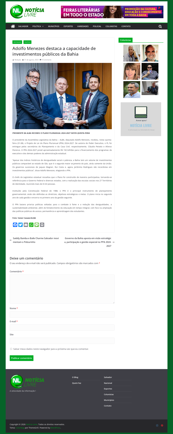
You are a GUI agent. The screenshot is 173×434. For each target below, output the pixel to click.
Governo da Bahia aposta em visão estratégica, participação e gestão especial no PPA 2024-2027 (89, 242)
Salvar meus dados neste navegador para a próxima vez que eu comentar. (51, 348)
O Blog (75, 377)
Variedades (83, 26)
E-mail (14, 321)
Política (36, 26)
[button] (42, 26)
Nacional (108, 383)
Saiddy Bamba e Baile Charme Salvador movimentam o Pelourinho (34, 240)
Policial (97, 26)
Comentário (17, 271)
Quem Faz (76, 383)
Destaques (17, 42)
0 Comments (45, 60)
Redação (18, 60)
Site (11, 334)
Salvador (23, 26)
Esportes (68, 26)
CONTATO (126, 26)
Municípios (53, 26)
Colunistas (111, 26)
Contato (108, 405)
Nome (14, 308)
